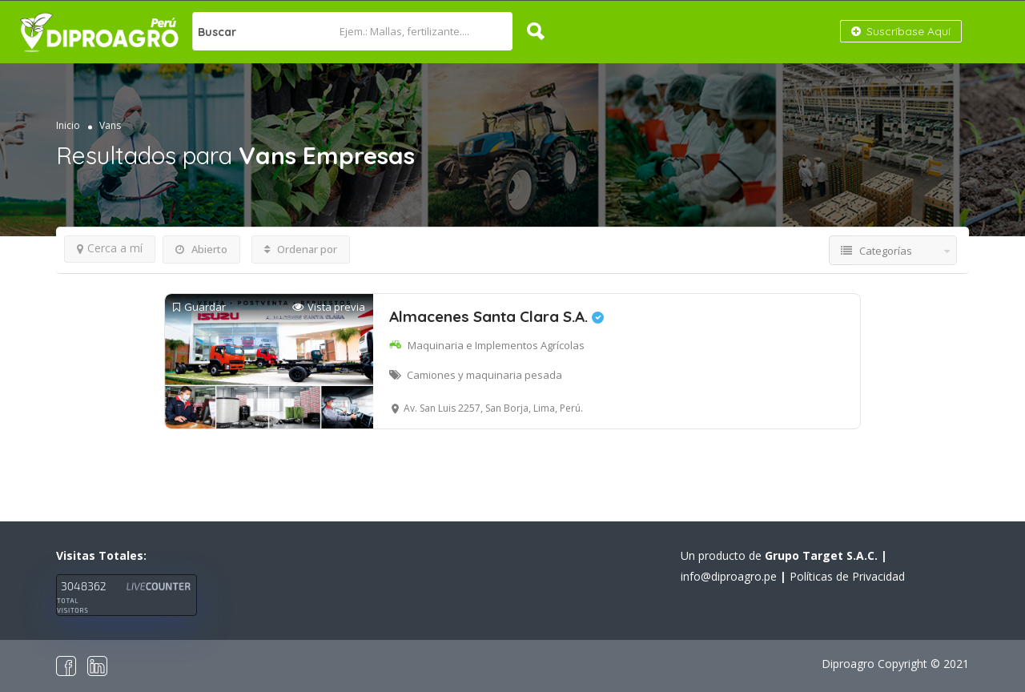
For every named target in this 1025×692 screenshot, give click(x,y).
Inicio (68, 125)
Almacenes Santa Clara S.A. (496, 316)
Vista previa (328, 307)
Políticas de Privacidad (847, 576)
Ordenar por (300, 249)
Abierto (201, 249)
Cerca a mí (110, 247)
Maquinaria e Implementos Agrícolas (496, 345)
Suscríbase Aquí (901, 31)
